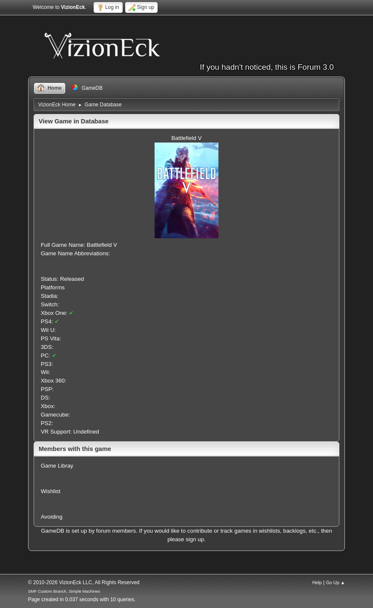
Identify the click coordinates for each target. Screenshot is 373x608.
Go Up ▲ (335, 582)
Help (317, 582)
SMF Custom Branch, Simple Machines (64, 591)
